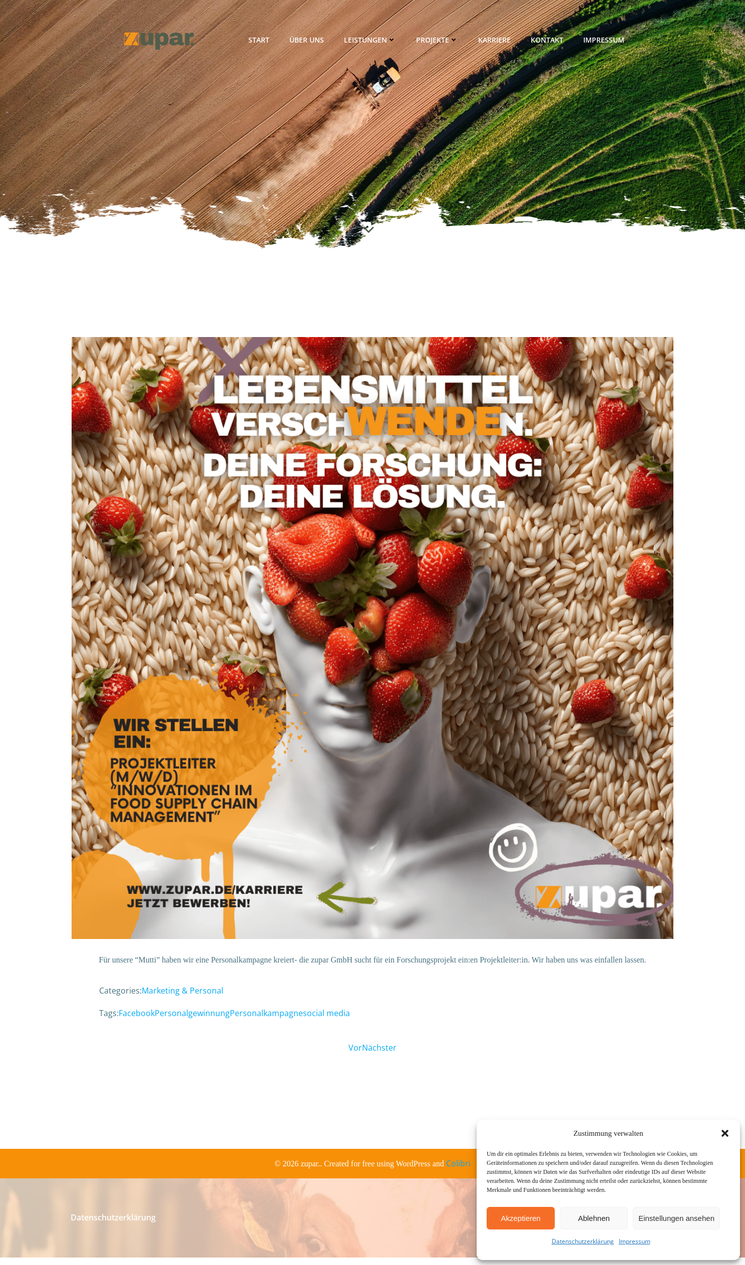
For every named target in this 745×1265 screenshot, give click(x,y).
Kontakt (548, 42)
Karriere (495, 42)
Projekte (438, 42)
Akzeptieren (520, 1218)
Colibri (458, 1170)
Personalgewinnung (192, 1017)
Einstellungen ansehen (676, 1218)
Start (259, 42)
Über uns (307, 42)
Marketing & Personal (182, 994)
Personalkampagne (266, 1017)
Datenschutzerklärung (583, 1241)
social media (326, 1017)
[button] (725, 1133)
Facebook (137, 1017)
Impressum (634, 1241)
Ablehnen (593, 1218)
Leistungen (371, 42)
